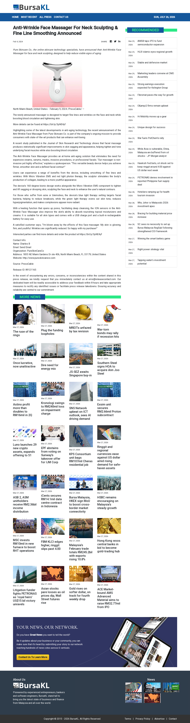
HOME (15, 17)
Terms (128, 718)
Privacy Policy (142, 718)
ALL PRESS (45, 17)
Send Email (25, 247)
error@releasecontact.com (102, 279)
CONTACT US (61, 17)
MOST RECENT (29, 17)
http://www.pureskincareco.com (39, 258)
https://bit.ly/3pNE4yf (54, 124)
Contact (173, 718)
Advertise (160, 718)
